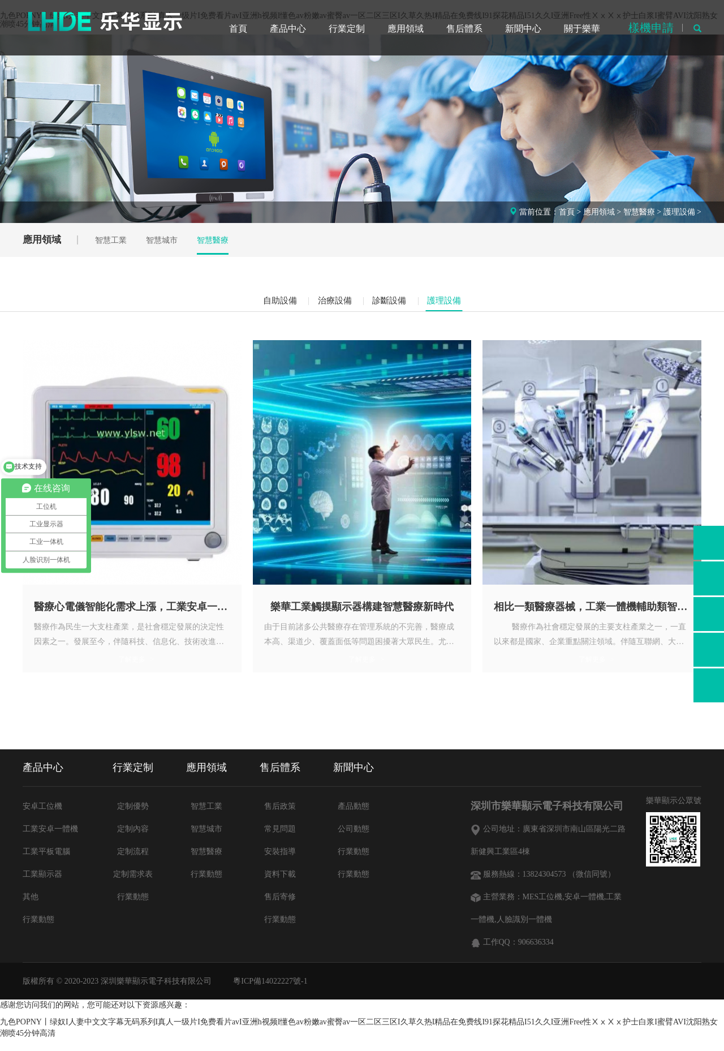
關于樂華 (582, 28)
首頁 (238, 28)
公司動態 (353, 841)
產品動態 (353, 818)
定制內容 (133, 841)
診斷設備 (395, 303)
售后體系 (464, 28)
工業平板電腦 (46, 864)
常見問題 (280, 841)
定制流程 (133, 864)
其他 (30, 909)
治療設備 (329, 303)
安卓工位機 (42, 818)
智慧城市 (175, 240)
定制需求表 (133, 886)
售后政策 (280, 818)
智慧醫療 (639, 212)
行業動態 (38, 932)
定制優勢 (133, 818)
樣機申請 (651, 27)
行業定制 (347, 28)
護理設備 (679, 212)
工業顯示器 (42, 886)
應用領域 (405, 28)
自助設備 (262, 303)
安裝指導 (280, 864)
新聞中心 (523, 28)
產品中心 (288, 28)
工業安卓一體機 (50, 841)
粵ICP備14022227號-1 (270, 993)
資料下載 (280, 886)
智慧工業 (120, 240)
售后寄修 (280, 909)
